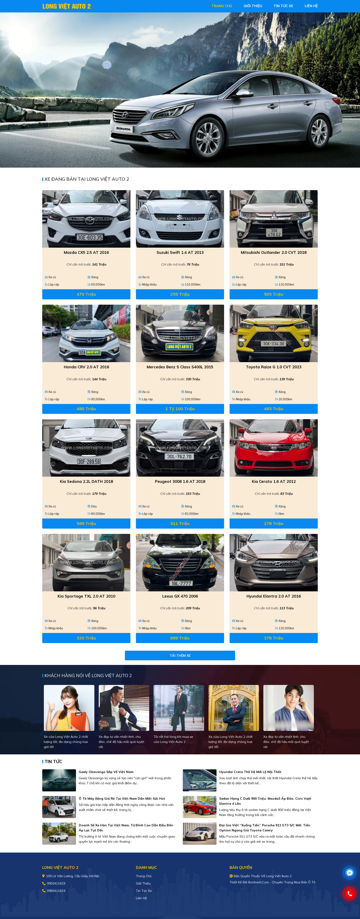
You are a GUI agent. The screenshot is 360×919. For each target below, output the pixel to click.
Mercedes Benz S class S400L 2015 (180, 366)
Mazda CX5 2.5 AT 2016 (86, 252)
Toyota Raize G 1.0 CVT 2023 (273, 366)
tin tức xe (283, 6)
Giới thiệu (143, 883)
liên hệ (311, 6)
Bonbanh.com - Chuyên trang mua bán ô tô (281, 882)
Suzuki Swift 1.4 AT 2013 (180, 252)
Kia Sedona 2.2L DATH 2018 (86, 481)
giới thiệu (253, 6)
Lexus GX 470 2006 (180, 596)
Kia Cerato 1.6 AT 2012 (274, 481)
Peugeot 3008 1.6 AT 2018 (180, 481)
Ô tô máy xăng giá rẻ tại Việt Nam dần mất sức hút (122, 798)
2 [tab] (182, 160)
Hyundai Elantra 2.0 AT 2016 (274, 596)
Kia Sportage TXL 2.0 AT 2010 (86, 596)
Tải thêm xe (180, 655)
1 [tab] (177, 160)
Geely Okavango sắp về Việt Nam (106, 772)
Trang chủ (144, 876)
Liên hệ (141, 898)
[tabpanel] (180, 90)
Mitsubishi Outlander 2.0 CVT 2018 (274, 252)
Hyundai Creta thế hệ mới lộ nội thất (250, 772)
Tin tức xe (144, 891)
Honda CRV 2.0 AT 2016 (86, 366)
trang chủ (221, 6)
